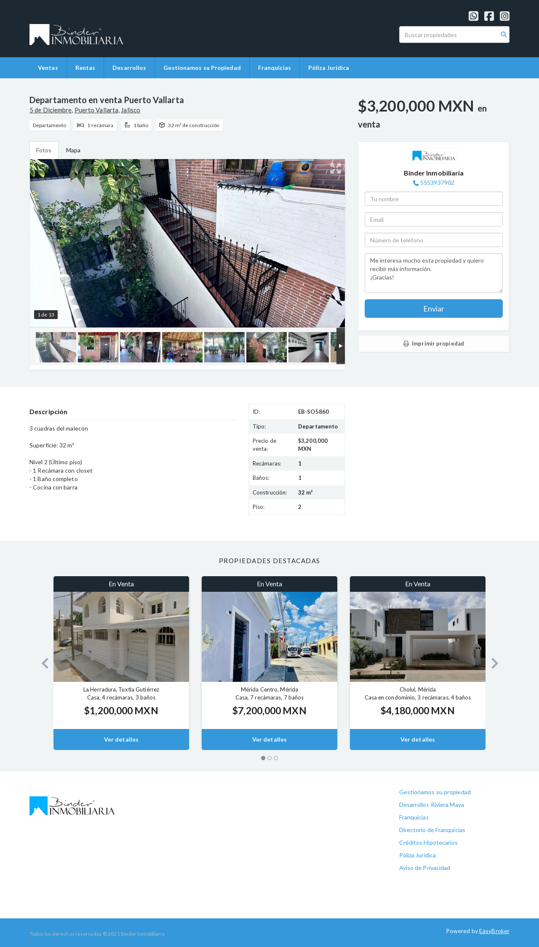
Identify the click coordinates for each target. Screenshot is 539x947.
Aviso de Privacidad (425, 867)
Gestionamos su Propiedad (201, 67)
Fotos (44, 150)
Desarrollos (129, 67)
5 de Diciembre (50, 110)
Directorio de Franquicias (432, 829)
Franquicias (274, 67)
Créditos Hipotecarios (428, 842)
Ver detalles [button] (121, 739)
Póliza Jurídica (329, 67)
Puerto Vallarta (97, 110)
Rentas (85, 67)
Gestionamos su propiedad (435, 791)
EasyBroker (494, 930)
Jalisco (130, 110)
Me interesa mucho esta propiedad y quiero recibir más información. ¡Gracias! (434, 273)
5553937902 (437, 182)
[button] (41, 663)
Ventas (48, 67)
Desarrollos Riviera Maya (431, 804)
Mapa (73, 150)
